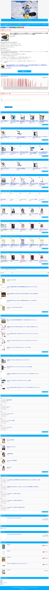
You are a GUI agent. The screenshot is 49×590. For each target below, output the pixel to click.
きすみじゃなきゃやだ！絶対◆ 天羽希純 (12, 460)
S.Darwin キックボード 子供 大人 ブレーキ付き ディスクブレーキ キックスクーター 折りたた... (33, 184)
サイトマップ (26, 588)
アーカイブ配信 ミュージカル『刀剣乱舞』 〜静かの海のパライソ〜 (15, 500)
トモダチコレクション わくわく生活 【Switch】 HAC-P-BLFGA (14, 307)
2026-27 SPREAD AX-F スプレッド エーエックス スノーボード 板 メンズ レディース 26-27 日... (14, 153)
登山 (2, 581)
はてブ (2, 27)
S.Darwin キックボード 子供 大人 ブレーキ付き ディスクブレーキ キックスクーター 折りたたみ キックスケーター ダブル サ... (22, 340)
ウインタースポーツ (4, 582)
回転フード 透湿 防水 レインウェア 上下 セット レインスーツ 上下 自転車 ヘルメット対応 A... (33, 121)
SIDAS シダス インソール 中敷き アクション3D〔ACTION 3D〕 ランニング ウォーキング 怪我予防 (33, 153)
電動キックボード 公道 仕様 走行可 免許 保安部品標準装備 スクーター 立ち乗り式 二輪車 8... (5, 184)
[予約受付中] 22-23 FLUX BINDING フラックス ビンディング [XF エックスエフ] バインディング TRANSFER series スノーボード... (23, 373)
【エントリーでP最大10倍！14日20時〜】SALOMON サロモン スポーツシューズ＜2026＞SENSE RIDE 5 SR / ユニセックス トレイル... (23, 387)
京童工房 (14, 35)
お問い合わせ (22, 588)
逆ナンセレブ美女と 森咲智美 (4, 213)
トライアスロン (45, 519)
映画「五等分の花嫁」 (3, 199)
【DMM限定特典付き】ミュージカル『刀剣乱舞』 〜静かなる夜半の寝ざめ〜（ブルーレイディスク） (14, 245)
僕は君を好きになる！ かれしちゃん (14, 213)
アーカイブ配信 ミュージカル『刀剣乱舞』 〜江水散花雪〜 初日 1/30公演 (16, 507)
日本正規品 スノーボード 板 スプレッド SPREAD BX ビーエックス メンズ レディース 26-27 (5, 153)
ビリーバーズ (11, 199)
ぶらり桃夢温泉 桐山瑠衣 (23, 213)
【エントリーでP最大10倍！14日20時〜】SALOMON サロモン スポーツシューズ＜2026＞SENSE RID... (43, 153)
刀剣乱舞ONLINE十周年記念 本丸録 (33, 260)
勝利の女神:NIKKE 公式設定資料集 (14, 260)
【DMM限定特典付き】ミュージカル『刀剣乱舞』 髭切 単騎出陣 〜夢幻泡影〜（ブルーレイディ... (5, 245)
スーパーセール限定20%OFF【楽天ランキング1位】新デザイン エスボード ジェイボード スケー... (24, 184)
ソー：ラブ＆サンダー (41, 199)
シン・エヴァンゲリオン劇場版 (33, 199)
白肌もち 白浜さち (41, 213)
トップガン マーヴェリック (23, 199)
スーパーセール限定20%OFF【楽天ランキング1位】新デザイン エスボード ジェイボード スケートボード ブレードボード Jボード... (23, 333)
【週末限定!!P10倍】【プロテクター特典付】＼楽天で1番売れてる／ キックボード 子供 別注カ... (14, 184)
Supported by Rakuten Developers (33, 587)
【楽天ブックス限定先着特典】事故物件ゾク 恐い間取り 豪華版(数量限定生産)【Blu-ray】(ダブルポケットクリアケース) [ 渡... (22, 286)
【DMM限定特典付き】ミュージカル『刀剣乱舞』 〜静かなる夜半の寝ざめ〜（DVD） (43, 245)
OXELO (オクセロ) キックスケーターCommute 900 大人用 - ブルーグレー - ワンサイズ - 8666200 (43, 184)
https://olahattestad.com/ (18, 587)
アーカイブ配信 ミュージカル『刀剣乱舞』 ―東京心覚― (14, 493)
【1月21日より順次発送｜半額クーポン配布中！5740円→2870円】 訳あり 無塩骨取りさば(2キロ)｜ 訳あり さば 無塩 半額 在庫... (22, 293)
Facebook (7, 27)
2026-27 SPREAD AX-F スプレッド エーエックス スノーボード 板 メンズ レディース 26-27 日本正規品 (19, 366)
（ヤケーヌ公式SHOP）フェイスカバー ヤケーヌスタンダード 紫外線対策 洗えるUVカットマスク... (14, 121)
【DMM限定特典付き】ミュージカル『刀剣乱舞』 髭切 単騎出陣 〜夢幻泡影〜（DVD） (33, 245)
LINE (17, 27)
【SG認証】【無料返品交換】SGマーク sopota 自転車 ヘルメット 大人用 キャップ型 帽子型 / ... (43, 121)
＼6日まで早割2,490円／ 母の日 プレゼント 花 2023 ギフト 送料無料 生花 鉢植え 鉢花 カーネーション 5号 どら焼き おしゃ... (22, 300)
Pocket (21, 27)
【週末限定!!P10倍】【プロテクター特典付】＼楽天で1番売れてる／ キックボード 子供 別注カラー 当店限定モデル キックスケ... (22, 326)
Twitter (12, 27)
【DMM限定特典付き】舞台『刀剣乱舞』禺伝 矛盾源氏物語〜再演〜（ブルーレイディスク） (24, 245)
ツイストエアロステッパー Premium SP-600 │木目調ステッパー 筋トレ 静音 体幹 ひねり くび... (24, 121)
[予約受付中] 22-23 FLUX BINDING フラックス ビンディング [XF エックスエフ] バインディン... (24, 153)
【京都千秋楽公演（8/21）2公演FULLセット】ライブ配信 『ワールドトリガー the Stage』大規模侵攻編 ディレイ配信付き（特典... (23, 486)
